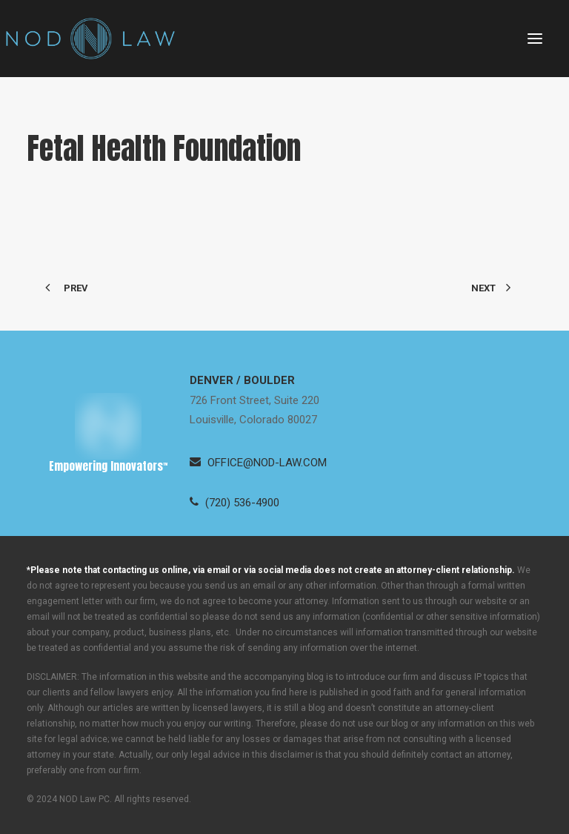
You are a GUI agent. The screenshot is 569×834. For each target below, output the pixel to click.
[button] (535, 38)
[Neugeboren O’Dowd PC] (90, 38)
